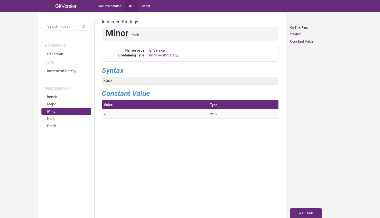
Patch (51, 126)
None (51, 119)
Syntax (295, 34)
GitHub (306, 213)
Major (51, 104)
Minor (52, 111)
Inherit (52, 97)
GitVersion (55, 54)
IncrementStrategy (61, 71)
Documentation (110, 6)
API (131, 6)
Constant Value (302, 41)
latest (146, 6)
